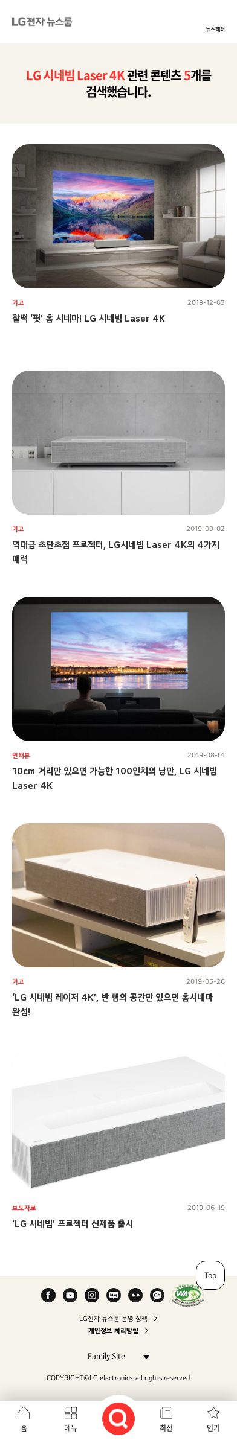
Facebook (48, 1295)
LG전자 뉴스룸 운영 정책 (113, 1318)
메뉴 (70, 1427)
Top (210, 1275)
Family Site (115, 1356)
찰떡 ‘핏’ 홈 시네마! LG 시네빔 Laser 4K (88, 318)
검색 (118, 1419)
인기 (213, 1427)
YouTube (70, 1295)
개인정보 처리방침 (113, 1331)
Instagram (92, 1295)
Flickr (135, 1295)
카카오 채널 (157, 1295)
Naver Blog (113, 1295)
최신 (166, 1427)
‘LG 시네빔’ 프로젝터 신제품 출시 (72, 1223)
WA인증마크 (188, 1295)
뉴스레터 (215, 29)
